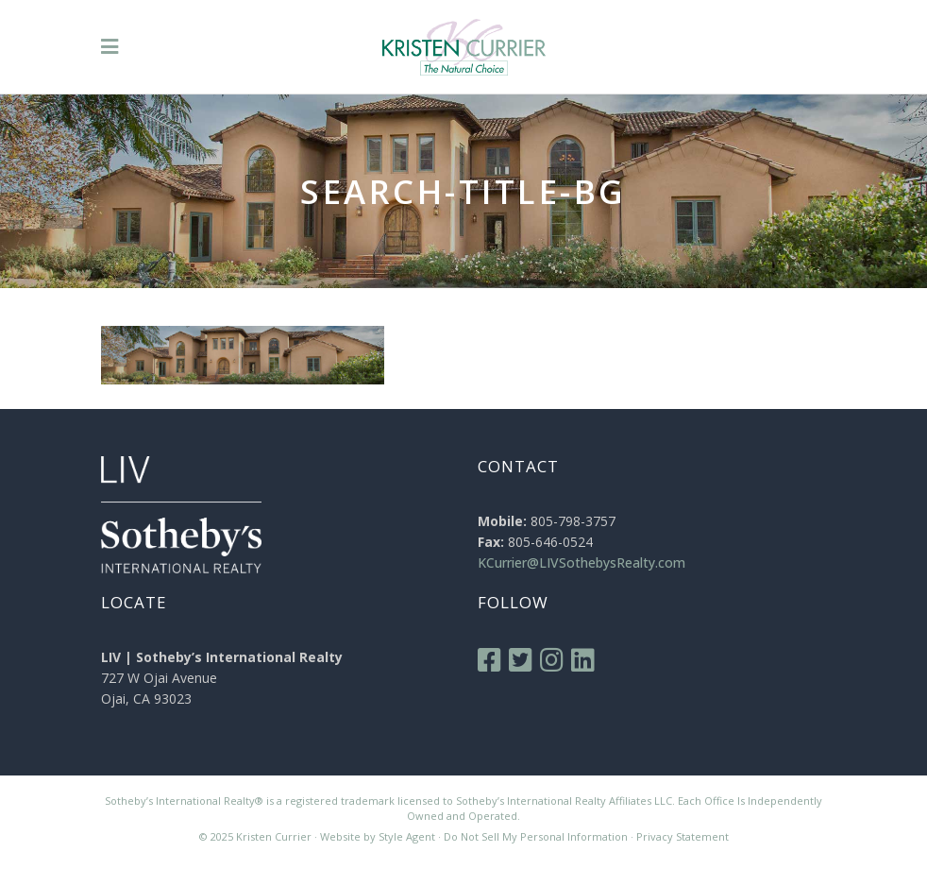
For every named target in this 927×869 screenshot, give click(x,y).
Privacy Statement (682, 836)
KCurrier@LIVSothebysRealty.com (581, 562)
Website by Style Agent (377, 836)
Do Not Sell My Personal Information (536, 836)
